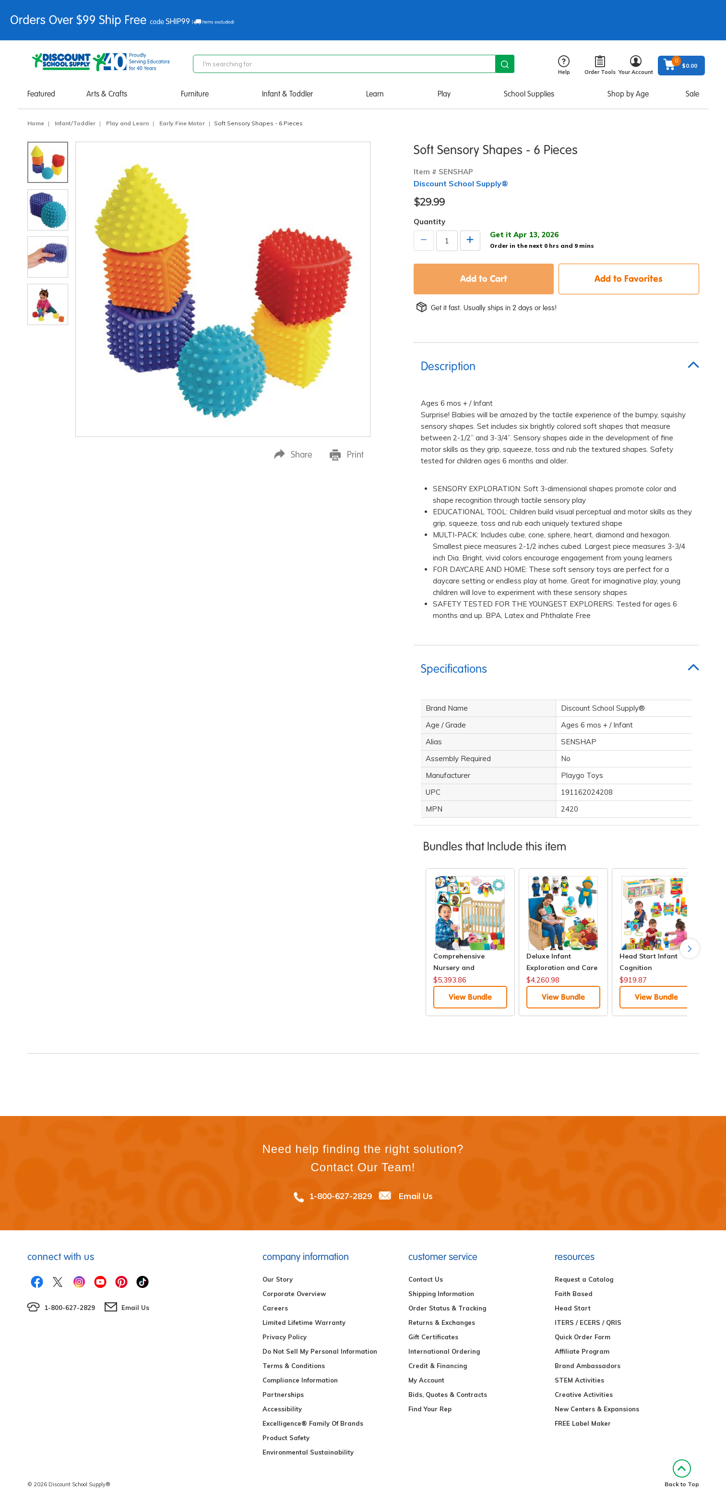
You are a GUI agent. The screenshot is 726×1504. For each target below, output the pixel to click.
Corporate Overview (294, 1294)
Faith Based (574, 1294)
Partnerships (283, 1394)
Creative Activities (584, 1394)
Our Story (277, 1279)
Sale (692, 93)
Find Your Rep (430, 1409)
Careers (275, 1308)
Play (444, 93)
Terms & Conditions (293, 1366)
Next (689, 948)
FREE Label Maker (583, 1423)
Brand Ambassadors (587, 1366)
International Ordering (444, 1351)
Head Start (573, 1308)
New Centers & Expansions (597, 1409)
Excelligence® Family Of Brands (312, 1423)
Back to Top (682, 1473)
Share (293, 454)
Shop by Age (628, 93)
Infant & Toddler (287, 93)
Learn (375, 93)
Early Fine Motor (182, 123)
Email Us (416, 1196)
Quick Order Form (582, 1337)
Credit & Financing (437, 1366)
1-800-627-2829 (340, 1196)
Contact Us (425, 1279)
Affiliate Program (582, 1351)
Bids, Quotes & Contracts (447, 1394)
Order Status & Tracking (447, 1308)
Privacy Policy (284, 1337)
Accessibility (282, 1409)
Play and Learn (127, 123)
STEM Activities (579, 1380)
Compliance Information (300, 1380)
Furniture (195, 93)
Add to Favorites (629, 278)
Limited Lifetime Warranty (303, 1322)
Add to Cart (483, 278)
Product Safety (285, 1438)
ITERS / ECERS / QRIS (588, 1322)
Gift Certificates (433, 1337)
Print (347, 455)
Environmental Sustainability (308, 1452)
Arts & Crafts (106, 93)
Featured (41, 93)
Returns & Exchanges (441, 1322)
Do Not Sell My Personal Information (319, 1351)
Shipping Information (441, 1294)
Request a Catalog (584, 1279)
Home (35, 123)
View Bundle (470, 997)
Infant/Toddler (75, 123)
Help (564, 65)
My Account (426, 1380)
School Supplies (529, 93)
